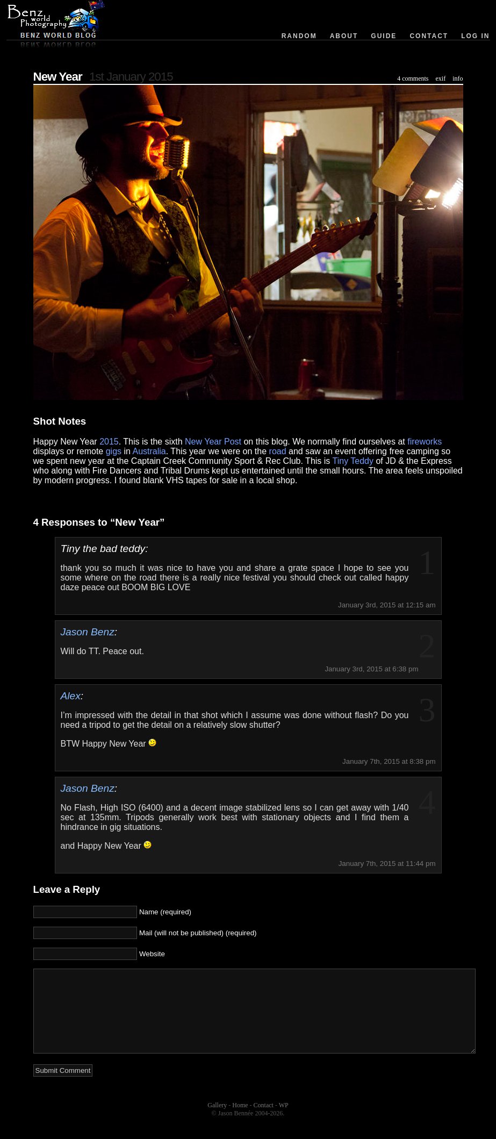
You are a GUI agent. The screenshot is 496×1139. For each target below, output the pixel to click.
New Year (57, 76)
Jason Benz (87, 631)
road (277, 451)
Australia (149, 451)
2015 (109, 441)
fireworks (424, 441)
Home (240, 1121)
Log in (475, 36)
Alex (71, 695)
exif (441, 78)
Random (299, 36)
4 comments (412, 78)
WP (284, 1121)
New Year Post (213, 441)
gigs (113, 451)
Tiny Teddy (353, 460)
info (457, 78)
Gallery (217, 1121)
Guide (384, 36)
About (344, 36)
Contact (428, 36)
